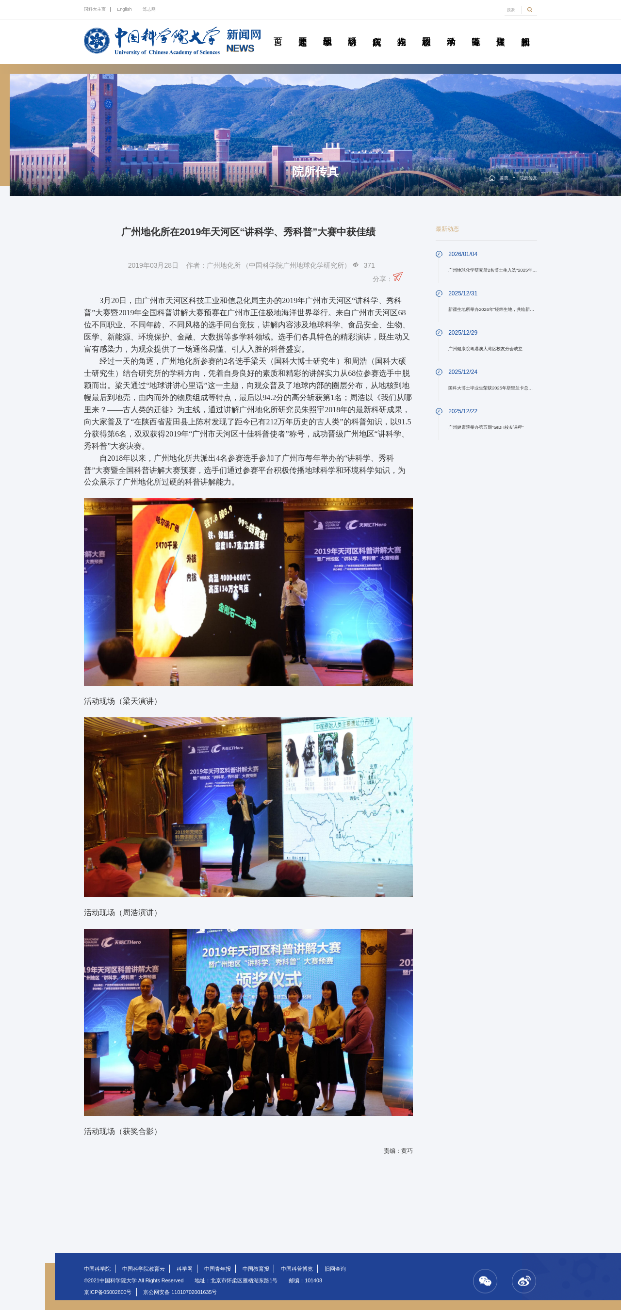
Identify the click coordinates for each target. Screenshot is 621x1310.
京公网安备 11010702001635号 (180, 1292)
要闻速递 (302, 30)
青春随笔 (476, 30)
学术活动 (451, 30)
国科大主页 (95, 9)
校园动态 (426, 30)
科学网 (185, 1269)
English (124, 9)
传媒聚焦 (500, 30)
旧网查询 (335, 1269)
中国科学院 (97, 1269)
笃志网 (149, 9)
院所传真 (377, 30)
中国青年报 (217, 1269)
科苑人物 (401, 30)
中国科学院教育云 (143, 1269)
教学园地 (327, 30)
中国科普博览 (297, 1269)
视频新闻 (525, 30)
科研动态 (352, 30)
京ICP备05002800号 (107, 1292)
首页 (278, 30)
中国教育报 (256, 1269)
